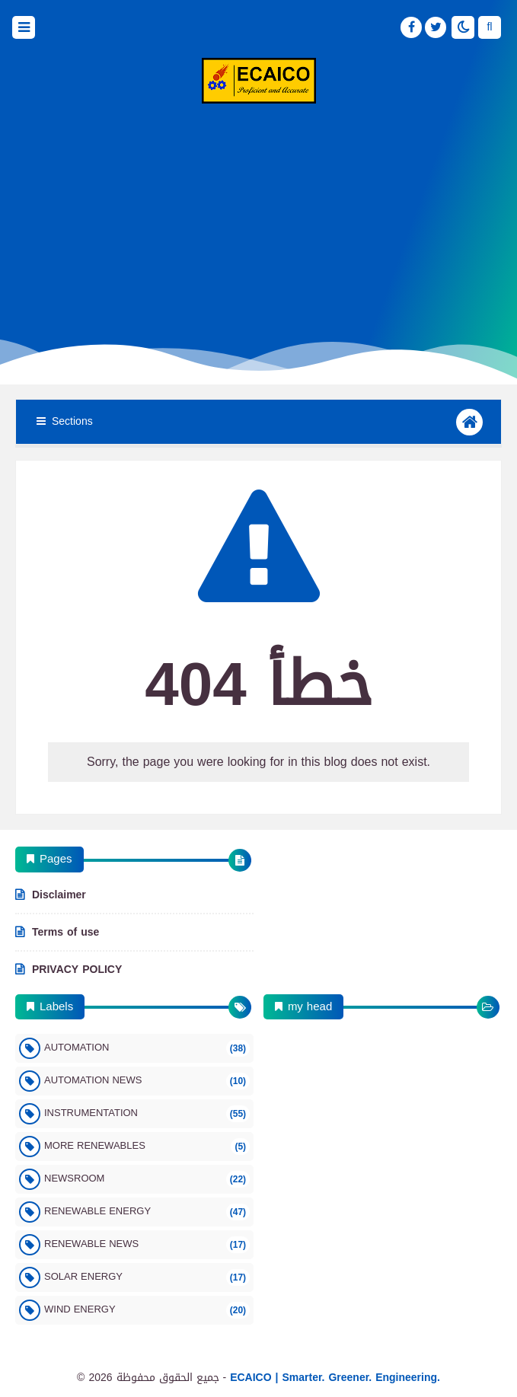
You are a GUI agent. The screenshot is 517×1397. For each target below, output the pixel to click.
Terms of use (65, 932)
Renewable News (147, 1243)
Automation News (147, 1079)
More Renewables (147, 1145)
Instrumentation (147, 1112)
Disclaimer (59, 896)
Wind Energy (147, 1309)
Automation (147, 1047)
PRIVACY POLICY (77, 968)
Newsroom (147, 1178)
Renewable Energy (147, 1210)
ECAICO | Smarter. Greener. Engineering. (335, 1377)
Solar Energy (147, 1276)
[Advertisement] (258, 225)
